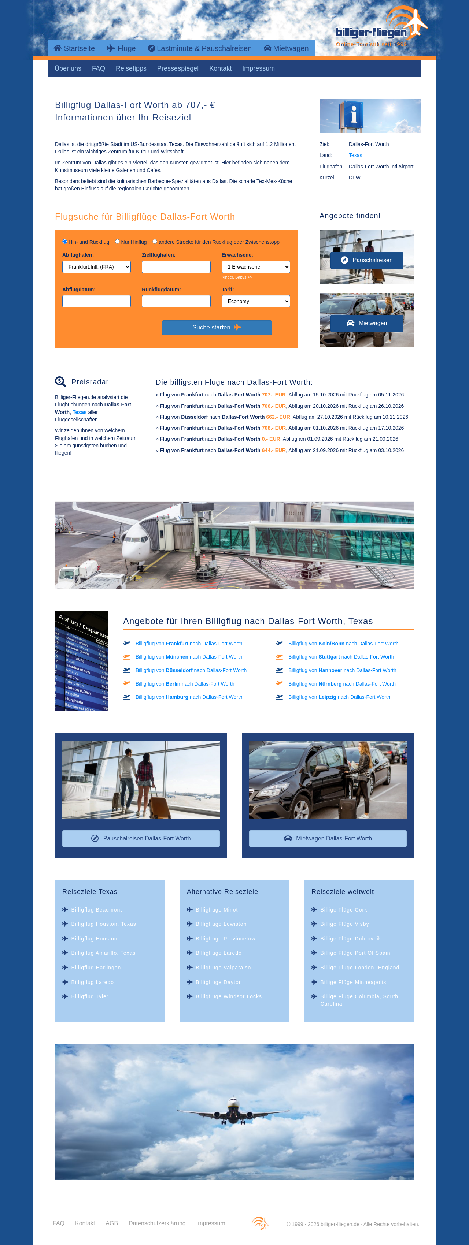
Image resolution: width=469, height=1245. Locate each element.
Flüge (121, 48)
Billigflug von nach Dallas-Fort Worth (189, 643)
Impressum (258, 68)
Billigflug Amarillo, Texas (103, 953)
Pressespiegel (178, 68)
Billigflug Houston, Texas (103, 924)
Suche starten (216, 327)
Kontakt (220, 68)
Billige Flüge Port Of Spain (355, 953)
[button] (366, 260)
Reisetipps (131, 68)
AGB (112, 1223)
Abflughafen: (78, 255)
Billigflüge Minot (217, 910)
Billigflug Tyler (89, 996)
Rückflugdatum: (161, 289)
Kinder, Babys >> (237, 277)
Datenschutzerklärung (157, 1223)
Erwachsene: (237, 255)
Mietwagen (286, 48)
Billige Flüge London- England (359, 967)
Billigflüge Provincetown (227, 939)
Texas (355, 155)
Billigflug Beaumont (96, 910)
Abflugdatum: (79, 289)
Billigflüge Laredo (218, 953)
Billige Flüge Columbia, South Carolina (359, 1000)
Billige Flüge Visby (344, 924)
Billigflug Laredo (92, 982)
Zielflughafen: (159, 255)
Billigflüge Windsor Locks (229, 996)
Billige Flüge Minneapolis (353, 982)
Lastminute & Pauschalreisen (200, 48)
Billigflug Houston (94, 939)
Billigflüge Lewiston (221, 924)
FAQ (98, 68)
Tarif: (228, 289)
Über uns (68, 68)
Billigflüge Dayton (219, 982)
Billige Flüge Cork (343, 910)
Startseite (74, 48)
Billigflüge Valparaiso (223, 967)
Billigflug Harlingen (96, 967)
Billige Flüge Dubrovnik (350, 939)
